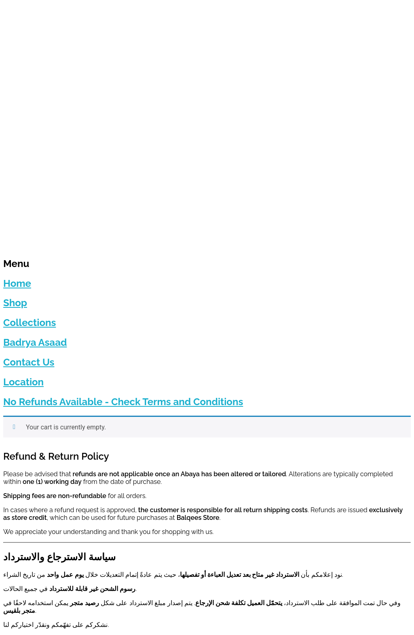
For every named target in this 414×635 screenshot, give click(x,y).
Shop (15, 303)
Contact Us (28, 362)
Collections (29, 322)
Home (17, 283)
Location (23, 382)
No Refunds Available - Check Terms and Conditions (123, 402)
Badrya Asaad (35, 342)
